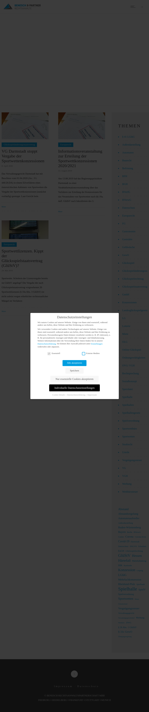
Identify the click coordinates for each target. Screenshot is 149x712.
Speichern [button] (74, 370)
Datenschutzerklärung (47, 344)
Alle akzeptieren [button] (74, 363)
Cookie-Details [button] (58, 395)
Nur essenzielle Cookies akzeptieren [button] (75, 379)
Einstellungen (97, 344)
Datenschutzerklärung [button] (76, 395)
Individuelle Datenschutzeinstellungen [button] (74, 388)
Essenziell (53, 353)
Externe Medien (90, 353)
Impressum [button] (92, 395)
